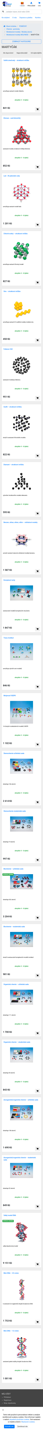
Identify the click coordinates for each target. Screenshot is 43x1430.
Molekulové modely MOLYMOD (17, 35)
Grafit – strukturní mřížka (13, 407)
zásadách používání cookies (19, 1419)
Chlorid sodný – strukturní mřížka (16, 234)
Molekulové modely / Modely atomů (19, 32)
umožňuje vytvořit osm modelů (12, 668)
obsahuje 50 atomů (9, 1073)
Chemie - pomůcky (13, 29)
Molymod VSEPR (10, 696)
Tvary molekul (9, 638)
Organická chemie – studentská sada (17, 1042)
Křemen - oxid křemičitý (12, 118)
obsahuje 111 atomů (9, 1015)
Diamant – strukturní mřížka (14, 465)
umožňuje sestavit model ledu (12, 206)
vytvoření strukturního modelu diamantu (15, 495)
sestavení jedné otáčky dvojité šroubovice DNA (17, 1361)
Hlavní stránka (10, 26)
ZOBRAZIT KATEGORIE (21, 41)
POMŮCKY (23, 26)
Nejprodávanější (22, 53)
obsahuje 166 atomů (9, 784)
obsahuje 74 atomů (9, 842)
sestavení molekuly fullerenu (11, 380)
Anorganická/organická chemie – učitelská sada (21, 1100)
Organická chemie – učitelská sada (16, 984)
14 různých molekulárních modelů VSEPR (15, 726)
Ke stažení (6, 18)
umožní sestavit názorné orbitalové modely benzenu (19, 553)
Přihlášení (7, 1397)
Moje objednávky (10, 1403)
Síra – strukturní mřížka (12, 291)
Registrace (7, 1400)
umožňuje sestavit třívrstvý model (13, 264)
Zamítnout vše (22, 1426)
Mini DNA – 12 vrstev (11, 1331)
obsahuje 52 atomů (9, 1188)
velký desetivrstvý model (10, 1246)
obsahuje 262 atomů (9, 899)
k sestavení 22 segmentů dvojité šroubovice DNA (18, 1304)
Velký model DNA (10, 1215)
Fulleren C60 (8, 349)
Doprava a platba (25, 18)
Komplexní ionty (9, 580)
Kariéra (37, 18)
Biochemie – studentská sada (14, 927)
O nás (14, 18)
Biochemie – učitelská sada (13, 869)
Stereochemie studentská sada (15, 811)
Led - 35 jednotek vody (12, 176)
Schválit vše (9, 1426)
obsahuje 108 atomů (9, 1130)
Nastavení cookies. (28, 1422)
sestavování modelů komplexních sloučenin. (16, 611)
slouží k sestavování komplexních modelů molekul (18, 957)
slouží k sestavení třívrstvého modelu (14, 437)
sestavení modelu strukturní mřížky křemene (16, 149)
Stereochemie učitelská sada (14, 753)
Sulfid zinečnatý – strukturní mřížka (16, 60)
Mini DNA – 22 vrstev (11, 1273)
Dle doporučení (8, 53)
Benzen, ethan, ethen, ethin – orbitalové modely (20, 522)
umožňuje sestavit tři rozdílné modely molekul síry (18, 322)
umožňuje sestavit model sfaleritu (13, 91)
